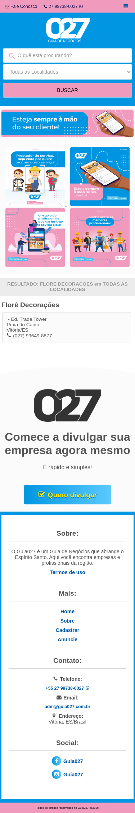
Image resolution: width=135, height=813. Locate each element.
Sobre (67, 621)
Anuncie (67, 639)
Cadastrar (67, 630)
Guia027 (73, 761)
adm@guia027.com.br (67, 706)
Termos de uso (67, 572)
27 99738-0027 (63, 6)
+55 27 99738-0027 (67, 688)
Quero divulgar (72, 495)
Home (67, 611)
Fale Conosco (21, 6)
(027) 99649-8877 (32, 335)
